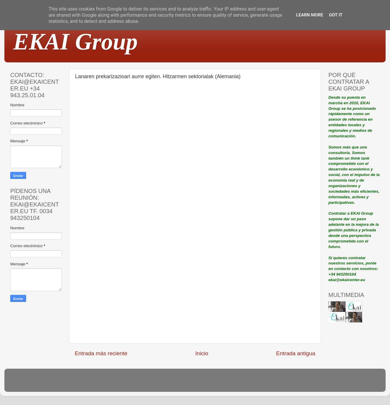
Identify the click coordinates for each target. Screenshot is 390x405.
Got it (335, 15)
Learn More (309, 15)
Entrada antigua (295, 353)
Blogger (233, 383)
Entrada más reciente (101, 353)
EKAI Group (75, 41)
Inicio (201, 353)
